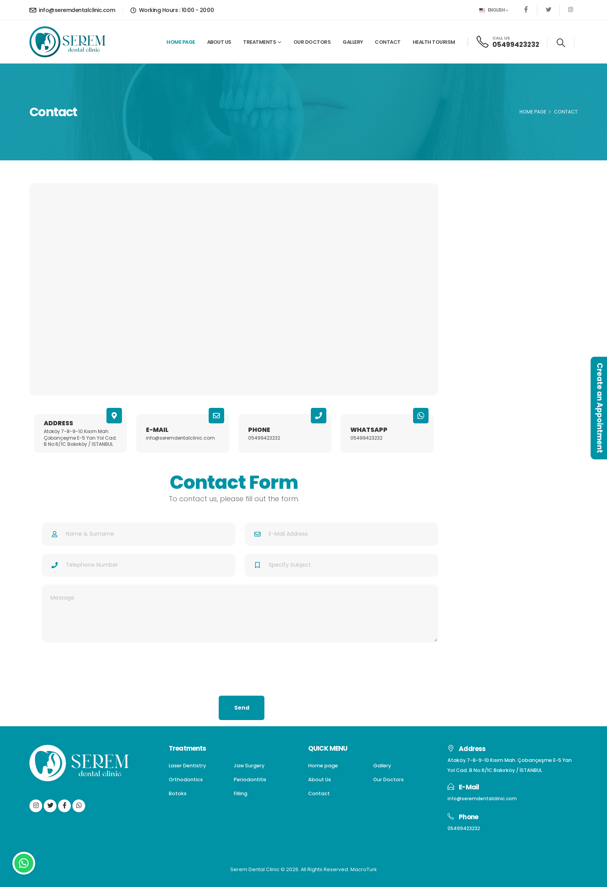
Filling (467, 291)
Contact (388, 42)
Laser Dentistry (480, 208)
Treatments (259, 42)
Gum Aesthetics (482, 305)
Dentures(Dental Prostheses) (500, 236)
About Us (219, 42)
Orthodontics (478, 250)
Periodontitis (477, 263)
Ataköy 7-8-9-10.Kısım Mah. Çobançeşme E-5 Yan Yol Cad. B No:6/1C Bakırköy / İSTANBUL (80, 438)
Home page (180, 42)
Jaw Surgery (476, 222)
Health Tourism (434, 42)
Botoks (469, 277)
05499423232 (515, 44)
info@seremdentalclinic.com (72, 10)
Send (241, 708)
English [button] (493, 10)
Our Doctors (312, 42)
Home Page (533, 111)
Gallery (353, 42)
